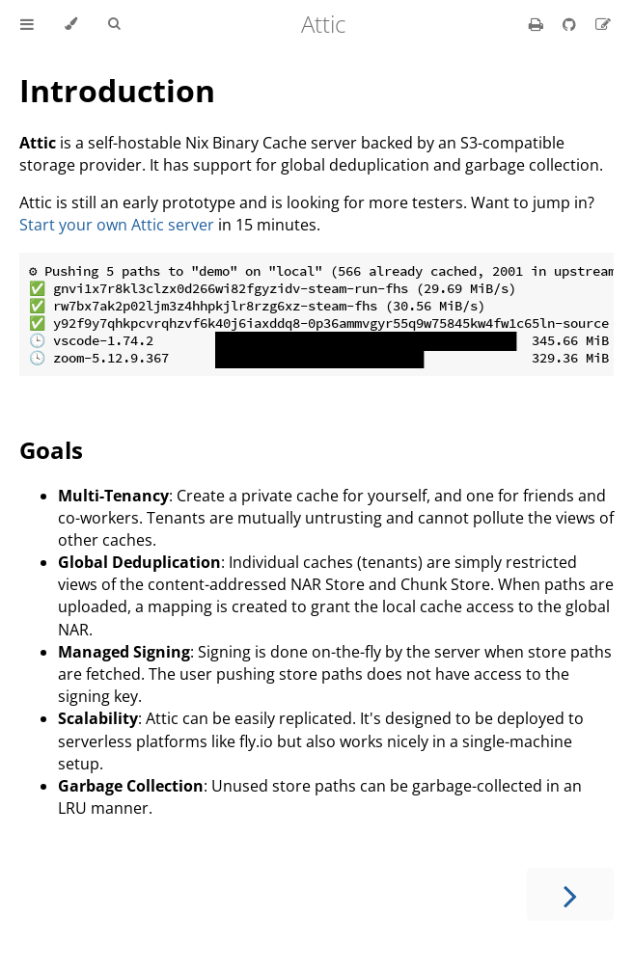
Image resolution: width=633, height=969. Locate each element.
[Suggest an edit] (603, 24)
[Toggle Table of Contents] (27, 24)
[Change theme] (71, 24)
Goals (51, 450)
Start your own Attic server (116, 224)
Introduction (117, 90)
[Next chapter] (570, 894)
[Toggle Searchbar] (114, 24)
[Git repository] (571, 24)
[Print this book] (538, 24)
